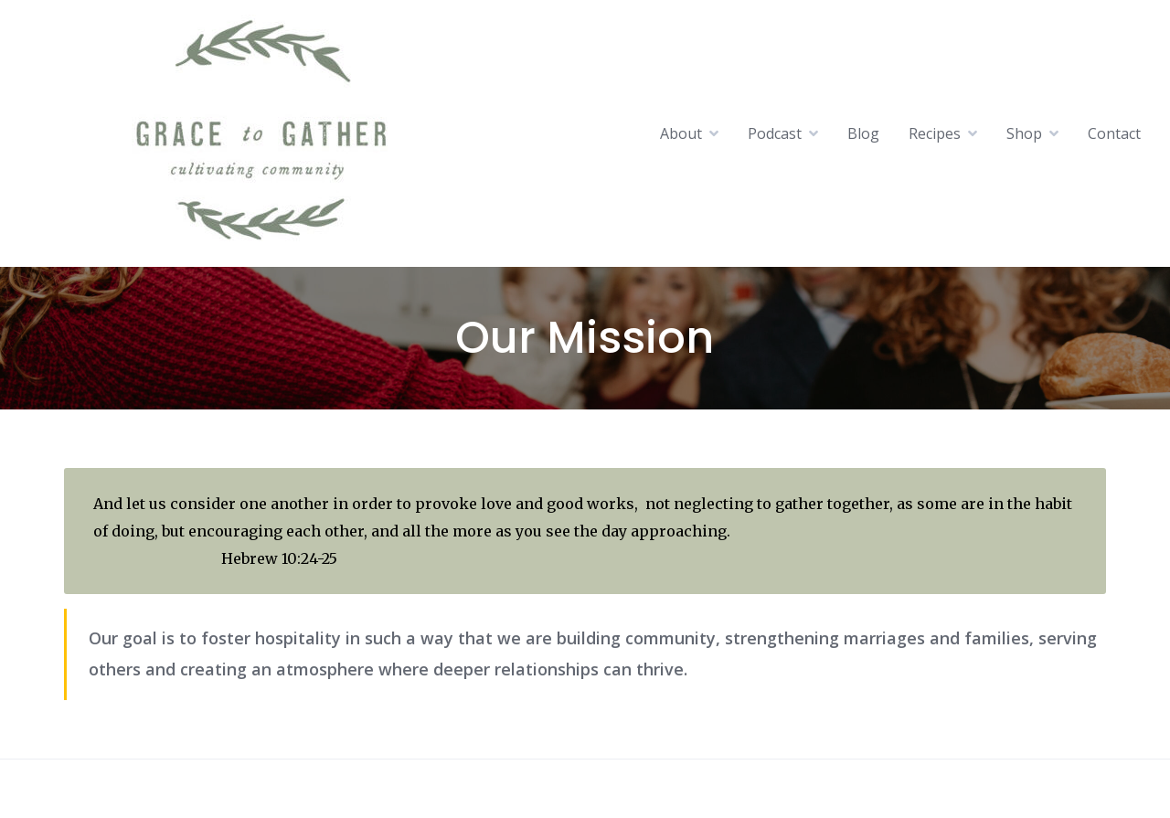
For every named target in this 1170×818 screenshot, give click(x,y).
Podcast (775, 133)
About (681, 133)
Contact (1114, 133)
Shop (1024, 133)
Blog (863, 133)
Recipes (935, 133)
